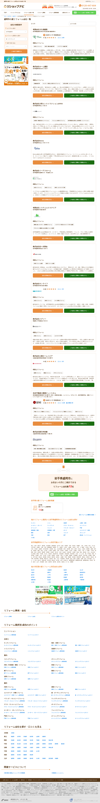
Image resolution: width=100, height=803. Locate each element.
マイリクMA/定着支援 (57, 790)
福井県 (31, 744)
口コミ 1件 (61, 289)
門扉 (81, 528)
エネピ (47, 786)
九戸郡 (32, 582)
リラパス (30, 795)
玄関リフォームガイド (33, 679)
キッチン (33, 523)
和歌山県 (51, 747)
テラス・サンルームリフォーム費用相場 (13, 706)
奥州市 (81, 575)
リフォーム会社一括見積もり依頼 (63, 494)
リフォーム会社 (31, 616)
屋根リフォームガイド (80, 689)
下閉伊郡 (82, 579)
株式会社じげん (15, 799)
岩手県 (9, 16)
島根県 (19, 751)
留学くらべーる (8, 788)
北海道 (12, 733)
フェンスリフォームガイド (81, 712)
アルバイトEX (9, 783)
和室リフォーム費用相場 (57, 667)
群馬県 (25, 740)
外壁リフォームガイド (33, 689)
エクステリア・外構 (85, 530)
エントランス (83, 525)
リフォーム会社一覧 (29, 12)
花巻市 (65, 570)
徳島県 (12, 755)
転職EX (24, 783)
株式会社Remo (38, 141)
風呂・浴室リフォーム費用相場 (59, 645)
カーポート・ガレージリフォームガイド (37, 712)
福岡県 (12, 758)
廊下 (65, 535)
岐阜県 (50, 744)
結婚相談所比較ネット (24, 788)
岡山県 (25, 751)
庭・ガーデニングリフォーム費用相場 (60, 695)
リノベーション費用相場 (10, 635)
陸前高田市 (82, 572)
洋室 (32, 535)
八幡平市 (66, 575)
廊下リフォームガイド (33, 673)
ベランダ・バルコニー (69, 528)
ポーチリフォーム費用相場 (57, 706)
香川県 (19, 755)
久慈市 (32, 572)
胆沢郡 (81, 577)
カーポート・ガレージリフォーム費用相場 (14, 712)
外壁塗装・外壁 (51, 530)
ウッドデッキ (50, 525)
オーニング (33, 528)
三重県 (12, 747)
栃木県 (19, 740)
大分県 (37, 758)
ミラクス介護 (28, 792)
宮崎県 (44, 758)
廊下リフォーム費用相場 (10, 673)
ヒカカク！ (48, 795)
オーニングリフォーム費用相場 (59, 718)
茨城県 (12, 740)
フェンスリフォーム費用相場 (58, 712)
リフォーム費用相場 (54, 12)
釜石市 (32, 575)
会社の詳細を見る (48, 58)
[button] (84, 12)
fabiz (61, 788)
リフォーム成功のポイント (57, 616)
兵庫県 (37, 747)
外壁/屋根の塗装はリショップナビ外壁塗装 (14, 773)
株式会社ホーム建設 (40, 66)
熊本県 (31, 758)
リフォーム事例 (41, 12)
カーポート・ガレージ (36, 525)
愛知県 (62, 744)
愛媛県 (25, 755)
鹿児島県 (51, 758)
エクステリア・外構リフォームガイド (37, 695)
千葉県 (37, 740)
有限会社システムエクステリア (44, 208)
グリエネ (63, 786)
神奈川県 (51, 740)
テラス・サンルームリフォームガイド (37, 706)
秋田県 (31, 736)
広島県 (31, 751)
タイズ (19, 793)
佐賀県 (19, 758)
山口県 (37, 751)
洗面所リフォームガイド (81, 651)
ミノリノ (16, 785)
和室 (48, 535)
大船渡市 (49, 570)
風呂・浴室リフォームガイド (82, 645)
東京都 (44, 740)
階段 (32, 532)
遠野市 (49, 572)
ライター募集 (60, 780)
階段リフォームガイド (80, 673)
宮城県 (25, 736)
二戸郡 (49, 582)
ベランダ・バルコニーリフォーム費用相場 (14, 701)
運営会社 (23, 780)
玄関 (48, 532)
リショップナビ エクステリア (77, 785)
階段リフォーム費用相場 (57, 673)
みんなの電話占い (88, 788)
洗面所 (65, 523)
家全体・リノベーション (86, 535)
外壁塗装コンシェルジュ (58, 773)
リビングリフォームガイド (34, 661)
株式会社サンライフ (40, 283)
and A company (55, 793)
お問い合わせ (6, 780)
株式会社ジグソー (39, 319)
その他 (32, 537)
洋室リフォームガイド (33, 667)
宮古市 (32, 570)
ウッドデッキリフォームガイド (82, 701)
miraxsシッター (48, 792)
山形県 (37, 736)
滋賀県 (19, 747)
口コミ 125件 (61, 403)
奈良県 (44, 747)
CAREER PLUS (66, 789)
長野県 (44, 744)
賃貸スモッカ (49, 783)
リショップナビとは (15, 12)
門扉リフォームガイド (33, 718)
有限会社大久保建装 (40, 29)
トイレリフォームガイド (34, 651)
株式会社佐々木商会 (40, 246)
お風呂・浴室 (83, 523)
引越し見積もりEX (65, 783)
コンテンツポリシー (50, 780)
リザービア (40, 789)
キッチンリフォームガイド (34, 645)
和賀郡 (65, 577)
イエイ (12, 795)
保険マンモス (65, 795)
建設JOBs (71, 792)
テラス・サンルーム (68, 525)
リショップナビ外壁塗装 (25, 786)
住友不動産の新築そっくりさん (44, 393)
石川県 (25, 744)
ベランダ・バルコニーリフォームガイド (37, 701)
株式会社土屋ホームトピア (43, 356)
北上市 (81, 570)
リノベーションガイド (33, 635)
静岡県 (56, 744)
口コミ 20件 (61, 37)
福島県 (44, 736)
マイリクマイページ (26, 790)
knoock (35, 783)
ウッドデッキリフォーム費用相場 (59, 701)
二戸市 (49, 575)
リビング (66, 532)
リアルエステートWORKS (73, 793)
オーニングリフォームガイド (82, 718)
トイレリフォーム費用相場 (10, 651)
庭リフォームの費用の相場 (86, 515)
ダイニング (82, 532)
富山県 (19, 744)
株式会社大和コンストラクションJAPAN (48, 103)
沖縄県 (56, 758)
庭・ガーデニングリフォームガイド (83, 695)
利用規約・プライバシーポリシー (35, 780)
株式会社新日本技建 (40, 432)
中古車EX (34, 785)
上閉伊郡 (66, 579)
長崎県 (25, 758)
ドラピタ (39, 793)
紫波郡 (49, 577)
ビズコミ (83, 790)
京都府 (25, 747)
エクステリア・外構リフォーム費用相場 (13, 695)
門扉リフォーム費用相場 (10, 718)
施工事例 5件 (69, 403)
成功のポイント (66, 12)
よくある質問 (15, 780)
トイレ (49, 523)
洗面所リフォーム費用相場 (57, 651)
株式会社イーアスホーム (42, 170)
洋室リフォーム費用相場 (10, 667)
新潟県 (12, 744)
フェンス (49, 528)
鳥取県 (12, 751)
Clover (75, 788)
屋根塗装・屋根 (35, 530)
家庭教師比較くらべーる (43, 788)
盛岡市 (14, 16)
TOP (5, 12)
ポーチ (65, 530)
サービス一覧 (24, 799)
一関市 (65, 572)
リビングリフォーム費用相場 (11, 661)
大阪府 (31, 747)
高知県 (31, 755)
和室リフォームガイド (80, 667)
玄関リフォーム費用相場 (10, 679)
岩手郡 (32, 577)
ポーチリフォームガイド (81, 706)
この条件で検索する (16, 51)
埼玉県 (31, 740)
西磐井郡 (33, 579)
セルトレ (58, 785)
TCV (46, 785)
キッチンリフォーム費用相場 (11, 645)
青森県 (12, 736)
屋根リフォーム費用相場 (57, 689)
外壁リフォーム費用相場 (10, 689)
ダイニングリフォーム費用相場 (59, 661)
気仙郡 (49, 579)
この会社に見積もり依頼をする (79, 58)
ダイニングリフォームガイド (82, 661)
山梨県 (37, 744)
